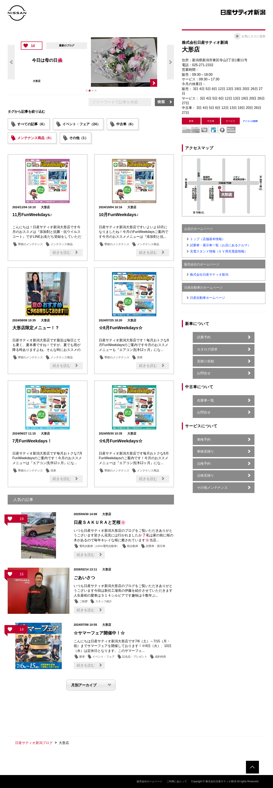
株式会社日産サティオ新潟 (209, 274)
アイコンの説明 (250, 121)
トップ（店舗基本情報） (207, 239)
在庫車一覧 (205, 400)
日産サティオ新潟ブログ (34, 743)
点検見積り (205, 475)
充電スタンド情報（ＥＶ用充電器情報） (218, 251)
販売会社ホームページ (149, 781)
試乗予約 (204, 337)
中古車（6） (125, 124)
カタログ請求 (207, 349)
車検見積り (205, 451)
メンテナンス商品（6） (35, 138)
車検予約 (204, 439)
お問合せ (204, 373)
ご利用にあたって (177, 781)
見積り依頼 (205, 361)
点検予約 (204, 463)
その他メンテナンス (212, 487)
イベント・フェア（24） (81, 124)
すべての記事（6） (31, 124)
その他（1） (78, 138)
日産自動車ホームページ (207, 297)
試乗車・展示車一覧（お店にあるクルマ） (220, 245)
